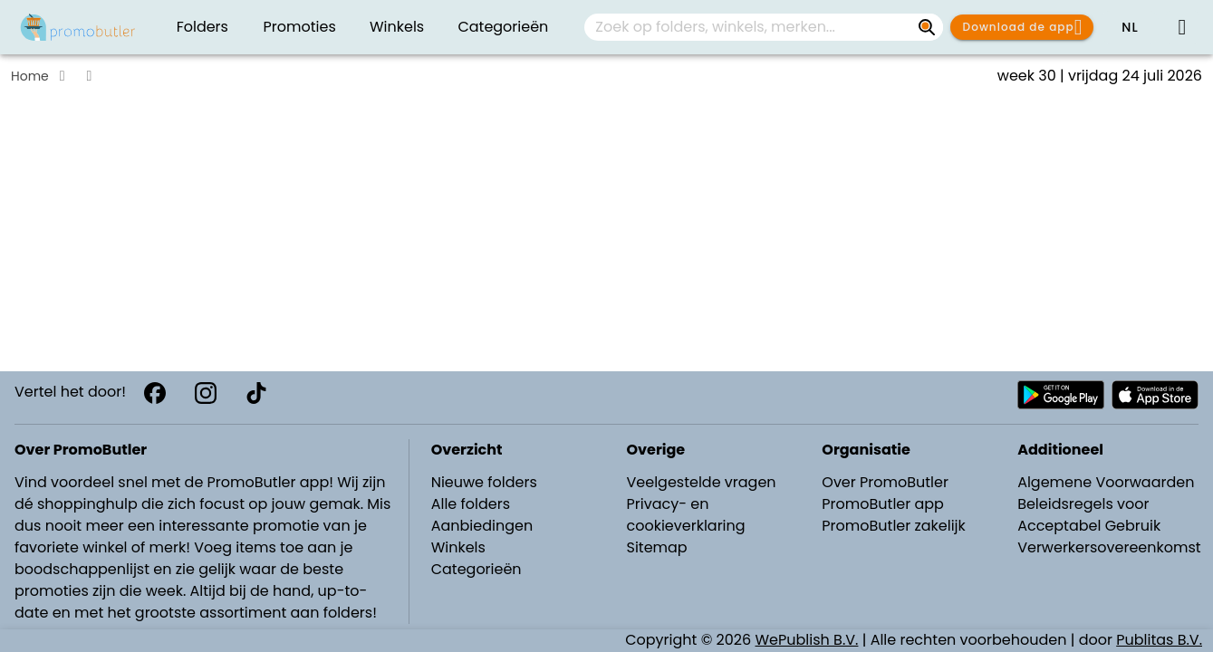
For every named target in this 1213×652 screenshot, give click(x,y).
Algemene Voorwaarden (1105, 482)
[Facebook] (155, 393)
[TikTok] (256, 393)
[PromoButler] (77, 27)
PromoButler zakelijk (894, 525)
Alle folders (470, 504)
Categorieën (476, 569)
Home (30, 76)
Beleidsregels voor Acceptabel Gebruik (1088, 515)
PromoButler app (883, 504)
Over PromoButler (885, 482)
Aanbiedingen (482, 525)
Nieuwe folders (484, 482)
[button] (1130, 27)
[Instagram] (206, 393)
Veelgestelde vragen (700, 482)
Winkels (458, 547)
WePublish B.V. (807, 639)
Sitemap (656, 547)
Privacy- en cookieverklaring (685, 515)
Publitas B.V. (1159, 639)
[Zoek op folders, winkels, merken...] (926, 27)
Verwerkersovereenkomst (1109, 547)
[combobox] (763, 27)
